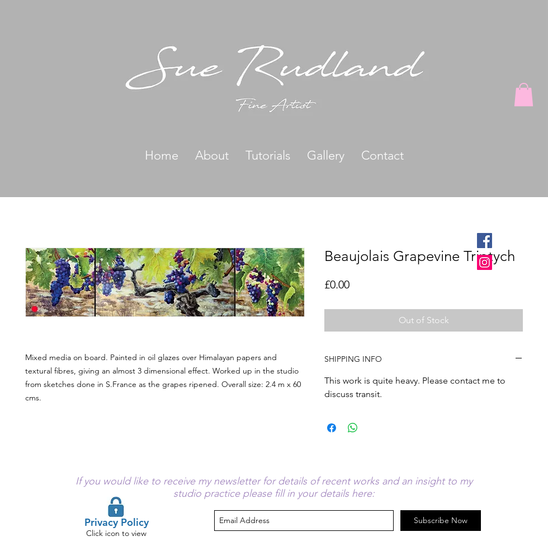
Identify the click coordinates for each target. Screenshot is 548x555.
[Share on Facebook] (331, 428)
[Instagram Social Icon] (484, 262)
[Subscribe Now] (440, 520)
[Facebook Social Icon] (484, 240)
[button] (523, 94)
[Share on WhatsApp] (353, 428)
